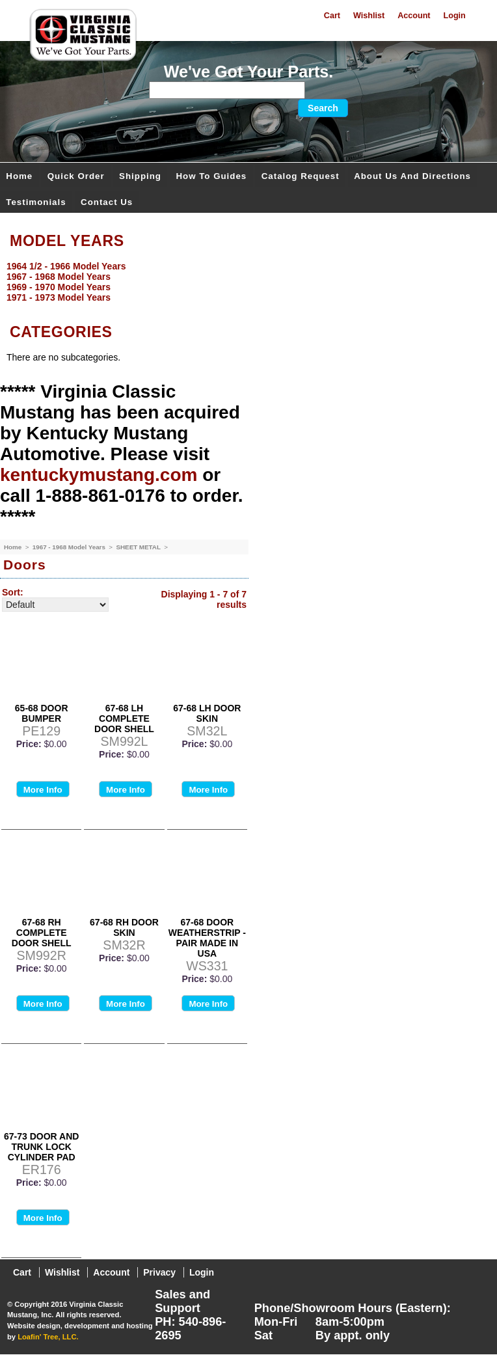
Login (455, 15)
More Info (42, 790)
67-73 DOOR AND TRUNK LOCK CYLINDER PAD (41, 1146)
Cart (332, 15)
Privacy (159, 1272)
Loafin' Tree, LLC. (48, 1337)
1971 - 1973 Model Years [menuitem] (59, 297)
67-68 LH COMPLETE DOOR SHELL (124, 718)
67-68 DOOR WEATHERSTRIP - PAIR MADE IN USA (207, 938)
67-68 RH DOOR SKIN (124, 927)
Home (19, 176)
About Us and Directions (412, 176)
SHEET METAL (139, 547)
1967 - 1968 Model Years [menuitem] (59, 276)
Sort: (12, 592)
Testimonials (36, 202)
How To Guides (211, 176)
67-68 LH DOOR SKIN (207, 713)
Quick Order (76, 176)
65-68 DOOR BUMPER (41, 713)
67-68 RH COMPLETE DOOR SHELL (42, 932)
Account (413, 15)
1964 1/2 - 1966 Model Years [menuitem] (66, 266)
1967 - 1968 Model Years (70, 547)
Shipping (140, 176)
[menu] (245, 282)
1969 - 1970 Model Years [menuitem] (59, 287)
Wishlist (368, 15)
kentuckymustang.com (98, 475)
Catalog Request (301, 176)
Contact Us (107, 202)
